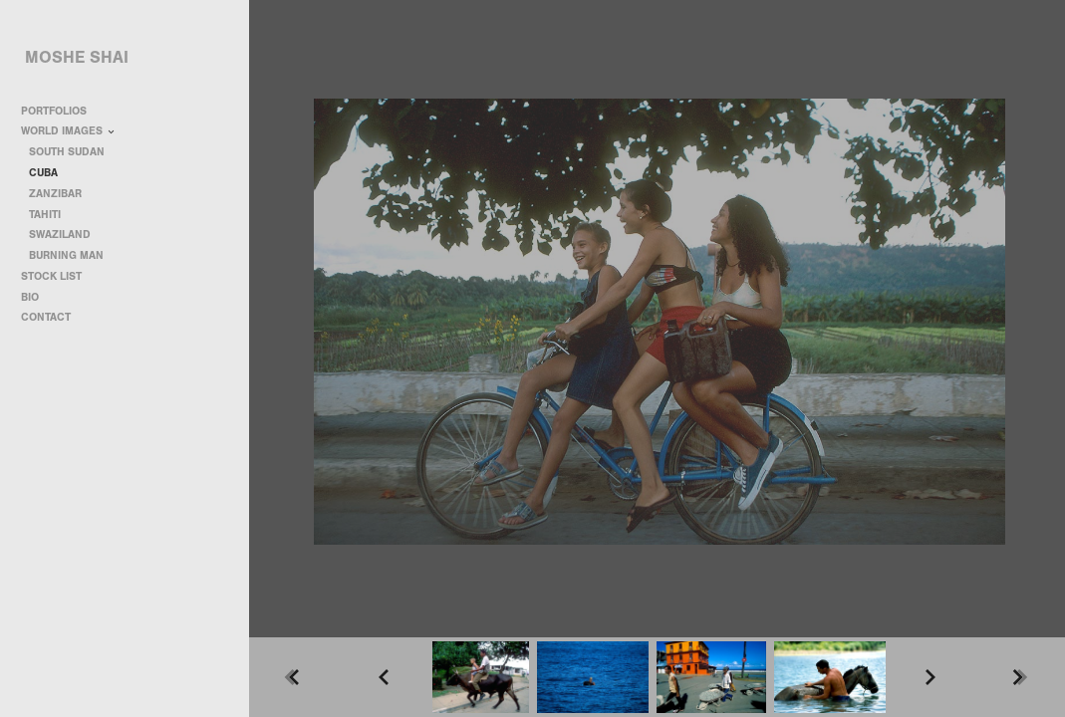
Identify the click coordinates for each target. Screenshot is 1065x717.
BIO (30, 297)
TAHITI (45, 214)
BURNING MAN (66, 255)
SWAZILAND (60, 234)
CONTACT (46, 317)
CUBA (43, 172)
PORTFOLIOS (61, 111)
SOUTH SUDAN (67, 151)
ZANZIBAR (55, 193)
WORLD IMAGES (69, 130)
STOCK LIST (51, 276)
